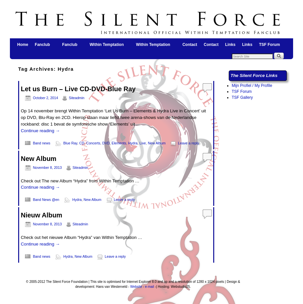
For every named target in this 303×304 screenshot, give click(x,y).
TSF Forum (269, 44)
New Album (157, 143)
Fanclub (42, 46)
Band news (41, 143)
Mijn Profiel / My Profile (252, 85)
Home (22, 44)
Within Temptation (107, 46)
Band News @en (46, 200)
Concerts (93, 143)
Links (230, 44)
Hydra (132, 143)
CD (81, 143)
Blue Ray (70, 143)
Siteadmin (76, 98)
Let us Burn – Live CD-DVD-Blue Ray (78, 89)
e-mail (149, 286)
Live (143, 143)
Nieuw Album (41, 215)
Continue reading (40, 130)
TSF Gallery (242, 97)
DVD (106, 143)
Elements (119, 143)
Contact (190, 44)
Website (136, 286)
